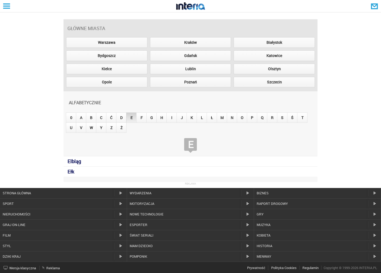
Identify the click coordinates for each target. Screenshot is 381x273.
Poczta (375, 6)
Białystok (274, 42)
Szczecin (274, 81)
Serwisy (6, 6)
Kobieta (263, 235)
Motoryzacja (142, 203)
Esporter (138, 224)
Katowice (274, 55)
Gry (260, 214)
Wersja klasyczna (22, 268)
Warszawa (106, 42)
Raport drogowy (272, 203)
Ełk (70, 171)
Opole (107, 81)
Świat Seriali (141, 235)
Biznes (263, 193)
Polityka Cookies (284, 267)
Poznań (190, 81)
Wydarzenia (140, 193)
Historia (264, 245)
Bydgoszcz (107, 55)
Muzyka (263, 224)
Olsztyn (274, 68)
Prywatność (256, 267)
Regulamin (310, 268)
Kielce (107, 68)
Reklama (53, 268)
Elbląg (74, 161)
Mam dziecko (141, 245)
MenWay (264, 256)
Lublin (190, 68)
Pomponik (138, 256)
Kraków (190, 42)
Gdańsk (190, 55)
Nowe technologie (147, 214)
